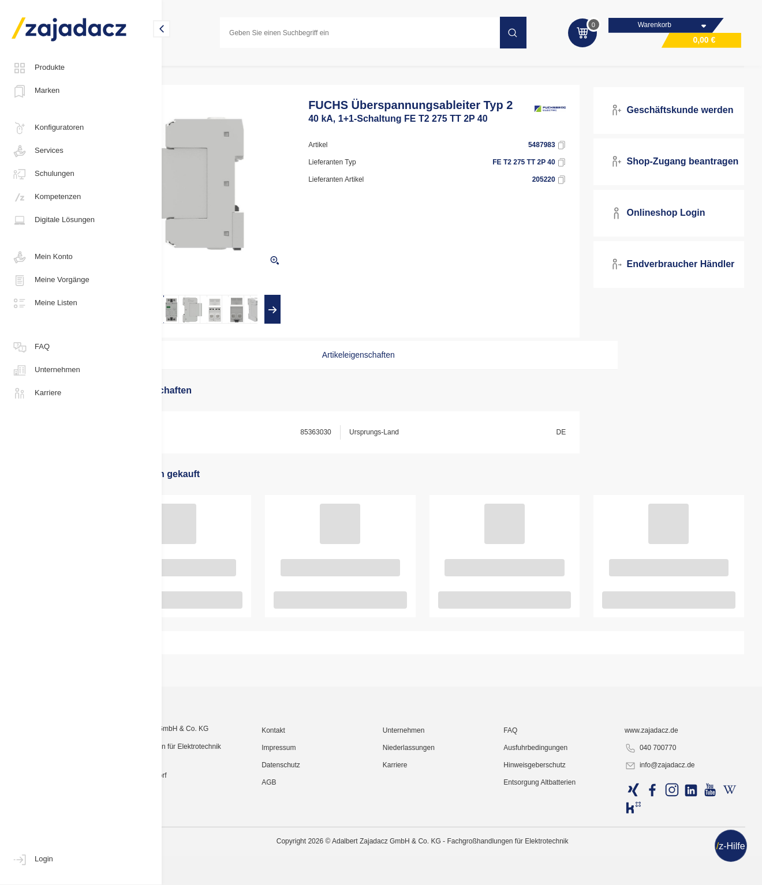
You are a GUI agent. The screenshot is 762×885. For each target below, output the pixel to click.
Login (32, 860)
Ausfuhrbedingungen (565, 853)
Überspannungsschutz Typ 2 (452, 72)
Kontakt (331, 836)
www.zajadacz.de (667, 836)
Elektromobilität (276, 72)
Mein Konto (42, 257)
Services (38, 151)
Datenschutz (339, 871)
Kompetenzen (46, 197)
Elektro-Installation (205, 72)
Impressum (337, 853)
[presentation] (198, 320)
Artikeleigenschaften (388, 366)
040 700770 (666, 854)
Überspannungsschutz (354, 72)
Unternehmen (46, 370)
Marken (35, 91)
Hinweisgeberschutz (564, 871)
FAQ (31, 347)
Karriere (36, 393)
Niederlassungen (453, 853)
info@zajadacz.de (676, 871)
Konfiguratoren (48, 128)
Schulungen (43, 174)
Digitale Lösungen (53, 220)
